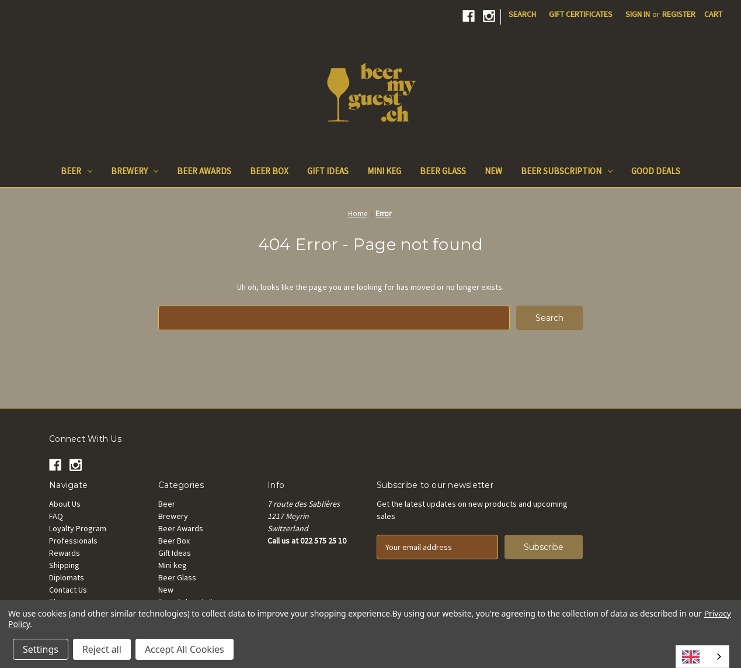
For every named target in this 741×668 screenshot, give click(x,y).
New (493, 170)
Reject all (101, 649)
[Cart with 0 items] (713, 14)
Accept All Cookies (184, 649)
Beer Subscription (567, 170)
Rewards (64, 553)
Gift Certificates (581, 14)
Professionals (73, 540)
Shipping (64, 565)
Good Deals (655, 170)
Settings (40, 649)
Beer (76, 170)
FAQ (56, 516)
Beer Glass (443, 170)
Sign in (637, 14)
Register (678, 14)
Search (522, 14)
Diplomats (66, 577)
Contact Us (68, 589)
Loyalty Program (77, 528)
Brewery (135, 170)
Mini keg (384, 170)
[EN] (702, 656)
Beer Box (269, 170)
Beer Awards (204, 170)
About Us (65, 504)
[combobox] (702, 656)
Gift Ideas (328, 170)
